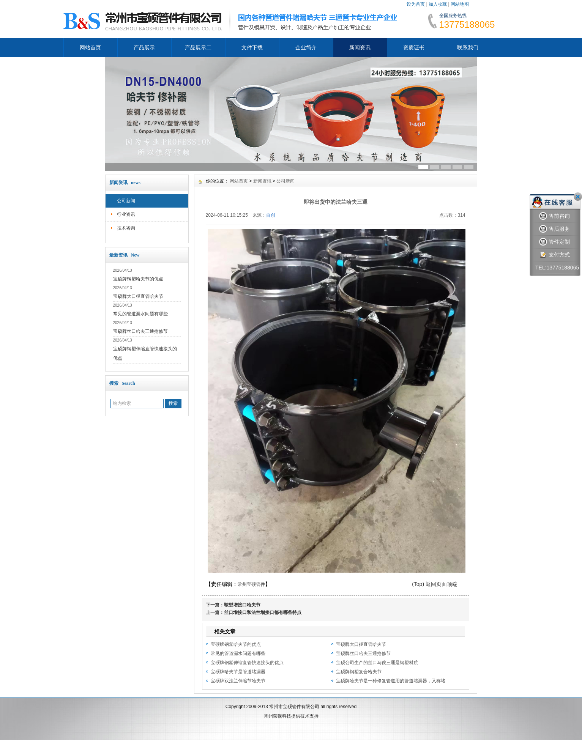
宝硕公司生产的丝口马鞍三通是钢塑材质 (377, 662)
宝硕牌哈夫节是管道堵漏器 (238, 671)
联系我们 (467, 47)
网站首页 (90, 47)
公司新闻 (126, 200)
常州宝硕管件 (251, 584)
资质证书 (413, 47)
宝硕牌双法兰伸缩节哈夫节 (238, 680)
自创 (270, 215)
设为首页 (416, 4)
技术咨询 (126, 228)
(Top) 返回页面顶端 (434, 584)
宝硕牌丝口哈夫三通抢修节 (140, 331)
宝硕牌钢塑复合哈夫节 (359, 671)
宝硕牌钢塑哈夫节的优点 (138, 279)
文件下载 (252, 47)
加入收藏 (438, 4)
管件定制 (554, 242)
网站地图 (460, 4)
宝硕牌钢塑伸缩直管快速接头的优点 (247, 662)
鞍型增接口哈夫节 (242, 605)
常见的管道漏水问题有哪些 (140, 313)
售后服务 (554, 229)
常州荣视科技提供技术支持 (291, 716)
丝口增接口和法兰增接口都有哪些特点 (262, 612)
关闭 (578, 196)
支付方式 (554, 255)
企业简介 (306, 47)
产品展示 (144, 47)
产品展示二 (198, 47)
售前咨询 (554, 216)
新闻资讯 (360, 47)
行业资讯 (126, 214)
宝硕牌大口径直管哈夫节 (138, 296)
